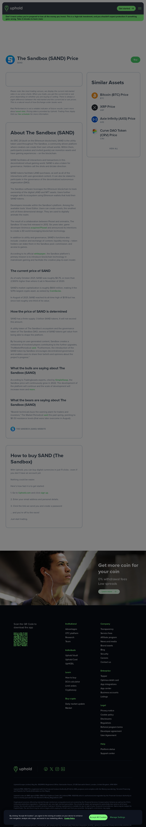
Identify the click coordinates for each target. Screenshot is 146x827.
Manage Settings (117, 817)
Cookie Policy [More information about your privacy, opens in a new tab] (69, 818)
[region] (73, 817)
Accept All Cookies (98, 817)
